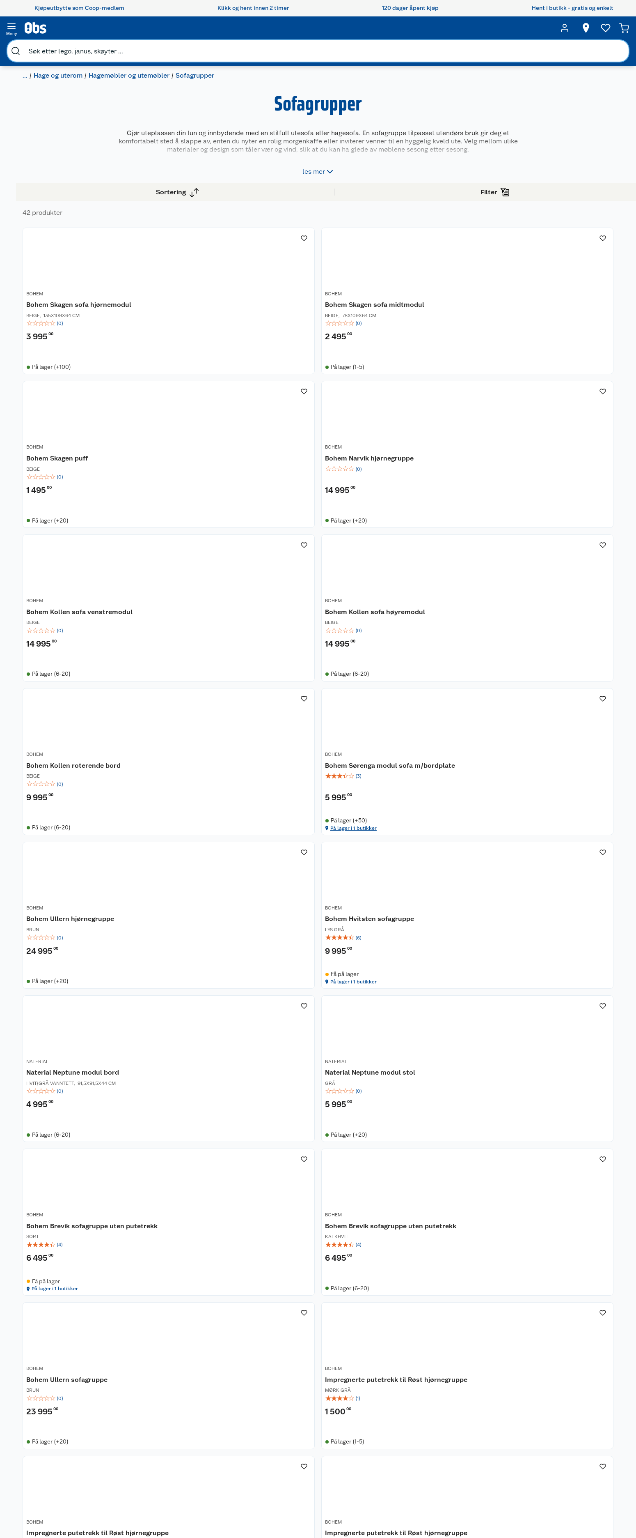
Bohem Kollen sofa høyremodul (308, 556)
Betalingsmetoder (467, 1447)
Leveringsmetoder (567, 1447)
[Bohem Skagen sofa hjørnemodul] (210, 336)
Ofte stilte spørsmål (149, 1443)
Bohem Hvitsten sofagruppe (323, 757)
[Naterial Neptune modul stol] (558, 741)
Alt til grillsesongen (308, 1419)
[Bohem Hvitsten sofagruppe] (326, 741)
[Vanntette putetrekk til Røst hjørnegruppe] (442, 1146)
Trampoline (378, 1401)
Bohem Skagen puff (425, 347)
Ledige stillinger (64, 1453)
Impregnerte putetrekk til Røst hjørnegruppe (551, 957)
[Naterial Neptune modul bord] (442, 741)
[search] (107, 28)
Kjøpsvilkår (137, 1495)
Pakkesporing (140, 1474)
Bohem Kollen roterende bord (442, 552)
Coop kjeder (58, 1443)
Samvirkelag (58, 1485)
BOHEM (170, 338)
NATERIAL (406, 747)
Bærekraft (55, 1464)
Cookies (133, 1516)
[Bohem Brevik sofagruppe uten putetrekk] (210, 942)
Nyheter (53, 1411)
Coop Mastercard (225, 1453)
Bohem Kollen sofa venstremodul (192, 556)
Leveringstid (139, 1527)
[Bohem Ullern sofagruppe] (442, 942)
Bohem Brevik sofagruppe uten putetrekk (203, 957)
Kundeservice (140, 1401)
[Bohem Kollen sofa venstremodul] (210, 541)
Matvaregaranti (222, 1443)
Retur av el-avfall (224, 1422)
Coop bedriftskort (226, 1464)
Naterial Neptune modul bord (441, 757)
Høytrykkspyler (383, 1450)
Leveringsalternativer (150, 1464)
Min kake (214, 1474)
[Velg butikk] (467, 27)
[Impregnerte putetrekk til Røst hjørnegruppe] (558, 942)
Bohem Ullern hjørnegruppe (206, 757)
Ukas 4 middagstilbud (312, 1450)
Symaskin (375, 1471)
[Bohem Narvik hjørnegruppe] (558, 336)
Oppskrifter (298, 1440)
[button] (384, 1272)
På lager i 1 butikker (543, 629)
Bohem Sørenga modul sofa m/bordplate (555, 556)
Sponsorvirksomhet (68, 1506)
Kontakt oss (137, 1411)
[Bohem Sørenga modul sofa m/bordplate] (558, 541)
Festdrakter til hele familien (308, 1405)
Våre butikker (60, 1422)
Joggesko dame (384, 1481)
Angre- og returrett (147, 1422)
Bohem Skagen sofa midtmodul (310, 351)
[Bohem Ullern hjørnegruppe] (210, 741)
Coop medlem (221, 1411)
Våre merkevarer (63, 1432)
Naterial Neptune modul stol (556, 757)
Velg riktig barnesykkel (313, 1429)
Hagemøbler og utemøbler (165, 47)
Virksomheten (61, 1495)
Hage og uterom (94, 47)
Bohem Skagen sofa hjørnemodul (193, 351)
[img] (210, 375)
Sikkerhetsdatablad (68, 1474)
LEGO (370, 1440)
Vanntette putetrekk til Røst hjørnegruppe (440, 1162)
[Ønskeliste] (529, 27)
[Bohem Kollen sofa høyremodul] (326, 541)
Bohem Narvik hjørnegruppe (555, 347)
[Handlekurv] (585, 27)
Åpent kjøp (217, 1401)
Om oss (52, 1401)
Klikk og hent (219, 1432)
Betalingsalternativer (150, 1453)
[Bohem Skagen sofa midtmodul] (326, 336)
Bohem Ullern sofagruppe (435, 953)
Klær (369, 1460)
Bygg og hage (43, 47)
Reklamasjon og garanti (153, 1432)
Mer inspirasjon (303, 1460)
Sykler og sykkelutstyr (392, 1429)
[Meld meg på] (567, 1417)
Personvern (137, 1506)
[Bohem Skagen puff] (442, 336)
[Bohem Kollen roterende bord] (442, 541)
